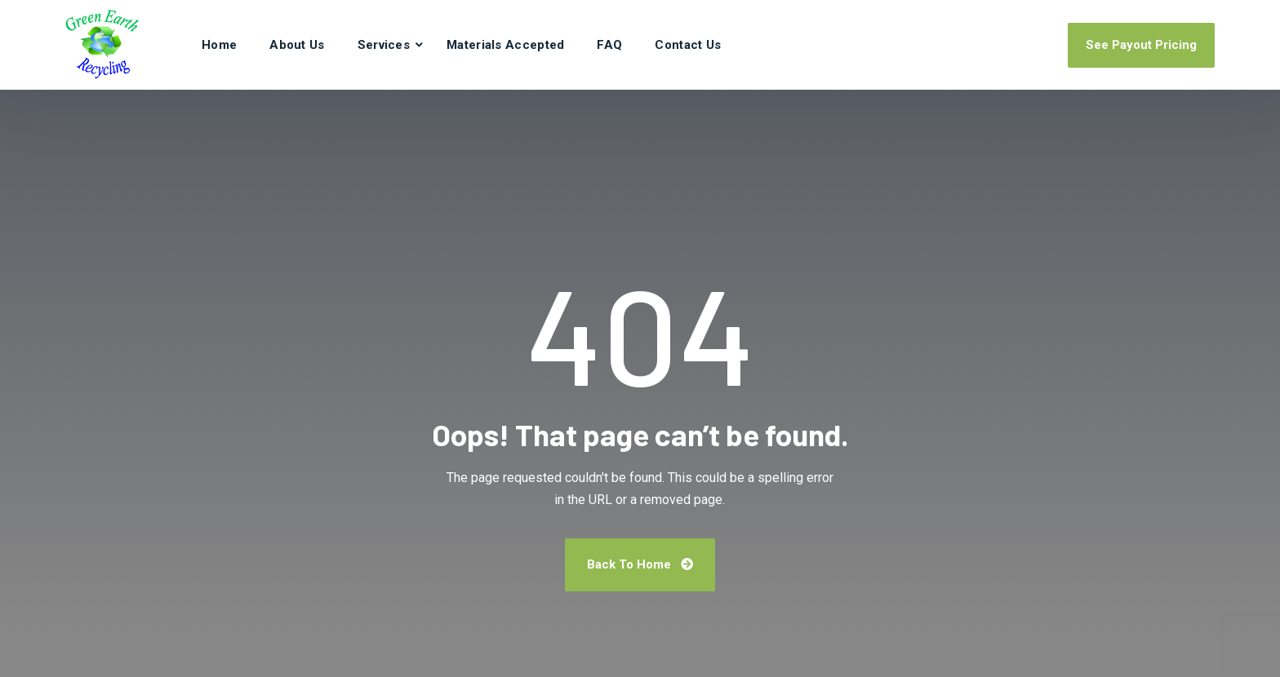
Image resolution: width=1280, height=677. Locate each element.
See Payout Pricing (1141, 45)
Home (219, 45)
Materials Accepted (505, 45)
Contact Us (688, 45)
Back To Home (640, 564)
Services (384, 45)
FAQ (609, 45)
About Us (296, 45)
